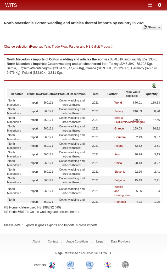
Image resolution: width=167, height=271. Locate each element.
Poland (118, 145)
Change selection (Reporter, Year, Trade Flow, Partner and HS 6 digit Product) (58, 46)
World (118, 102)
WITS (11, 5)
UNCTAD (71, 264)
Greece (119, 128)
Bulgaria (119, 180)
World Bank (126, 264)
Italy (117, 154)
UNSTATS (90, 264)
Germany (120, 137)
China (118, 163)
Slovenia (119, 171)
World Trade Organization (108, 264)
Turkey (118, 111)
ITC (53, 264)
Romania (120, 201)
